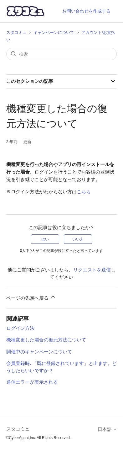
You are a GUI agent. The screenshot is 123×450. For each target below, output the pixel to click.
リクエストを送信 (92, 269)
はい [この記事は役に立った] (45, 239)
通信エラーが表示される (32, 382)
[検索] (61, 54)
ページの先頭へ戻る (31, 297)
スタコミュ (16, 32)
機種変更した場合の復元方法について (46, 339)
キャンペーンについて (53, 32)
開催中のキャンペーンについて (39, 351)
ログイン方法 (20, 328)
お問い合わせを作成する (86, 10)
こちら (84, 191)
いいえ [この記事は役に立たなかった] (78, 239)
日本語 (107, 429)
